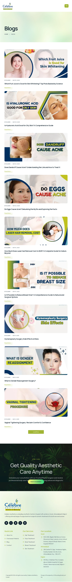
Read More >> (8, 88)
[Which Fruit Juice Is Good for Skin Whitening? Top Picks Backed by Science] (36, 63)
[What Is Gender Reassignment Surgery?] (36, 361)
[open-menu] (66, 6)
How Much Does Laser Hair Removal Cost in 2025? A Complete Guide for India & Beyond (35, 252)
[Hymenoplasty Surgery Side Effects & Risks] (36, 319)
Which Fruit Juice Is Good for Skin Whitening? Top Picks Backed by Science (34, 83)
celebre (8, 80)
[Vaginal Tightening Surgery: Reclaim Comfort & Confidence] (36, 402)
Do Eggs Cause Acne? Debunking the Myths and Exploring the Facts (31, 209)
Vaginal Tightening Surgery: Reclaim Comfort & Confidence (28, 423)
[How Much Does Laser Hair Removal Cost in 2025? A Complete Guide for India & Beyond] (36, 231)
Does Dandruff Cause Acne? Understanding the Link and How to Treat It (33, 167)
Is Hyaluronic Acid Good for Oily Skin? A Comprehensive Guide (29, 125)
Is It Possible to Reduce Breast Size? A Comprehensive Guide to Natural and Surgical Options (34, 296)
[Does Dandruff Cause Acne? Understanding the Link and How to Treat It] (36, 147)
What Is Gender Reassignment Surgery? (20, 381)
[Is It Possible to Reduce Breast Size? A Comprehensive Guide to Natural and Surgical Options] (36, 275)
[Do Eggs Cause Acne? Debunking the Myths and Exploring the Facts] (36, 189)
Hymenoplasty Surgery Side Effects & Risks (21, 339)
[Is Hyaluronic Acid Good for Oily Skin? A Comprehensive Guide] (36, 105)
